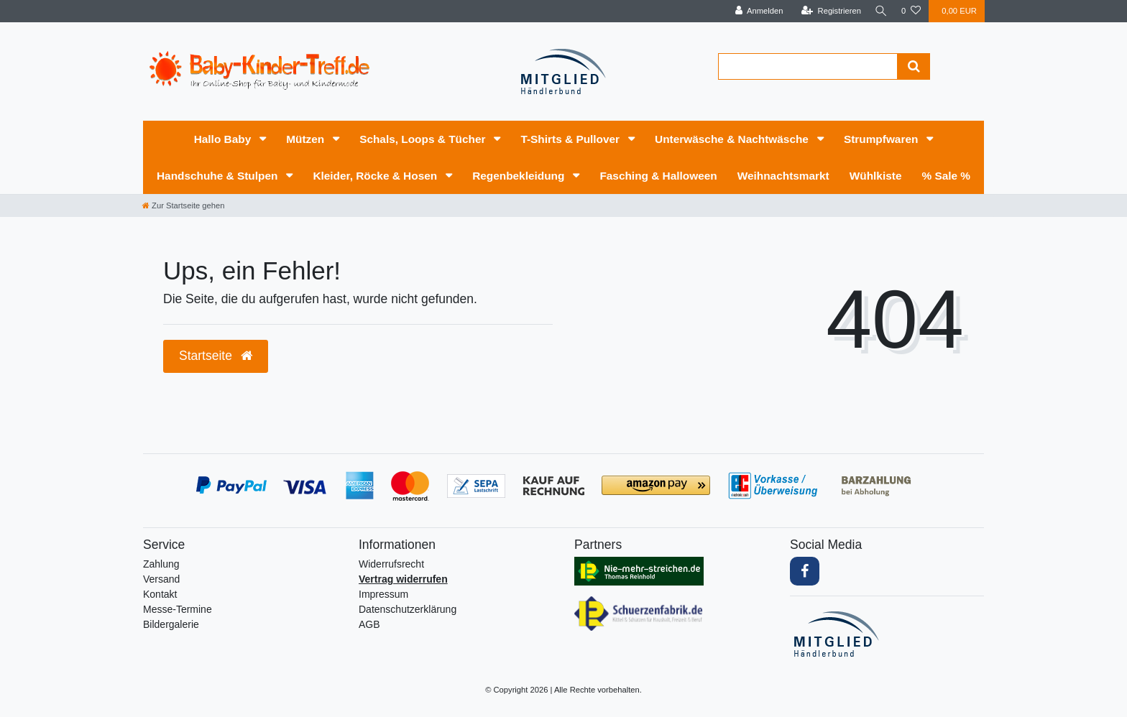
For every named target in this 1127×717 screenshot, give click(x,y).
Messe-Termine (177, 609)
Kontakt (160, 594)
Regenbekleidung (520, 176)
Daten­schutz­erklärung (407, 609)
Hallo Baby (224, 139)
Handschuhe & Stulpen (219, 176)
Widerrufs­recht (391, 564)
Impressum (383, 594)
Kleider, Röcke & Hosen (376, 176)
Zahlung (161, 564)
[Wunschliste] (911, 11)
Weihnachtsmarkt (783, 176)
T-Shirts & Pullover (571, 139)
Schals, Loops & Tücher (424, 139)
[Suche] (879, 11)
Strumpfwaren (882, 139)
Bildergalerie (171, 624)
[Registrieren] (827, 11)
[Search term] (808, 66)
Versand (161, 579)
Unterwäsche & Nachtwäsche (733, 139)
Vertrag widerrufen (403, 579)
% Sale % (945, 176)
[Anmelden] (755, 11)
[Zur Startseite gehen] (183, 205)
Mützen (306, 139)
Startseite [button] (215, 355)
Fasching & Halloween (658, 176)
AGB (369, 624)
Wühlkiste (876, 176)
